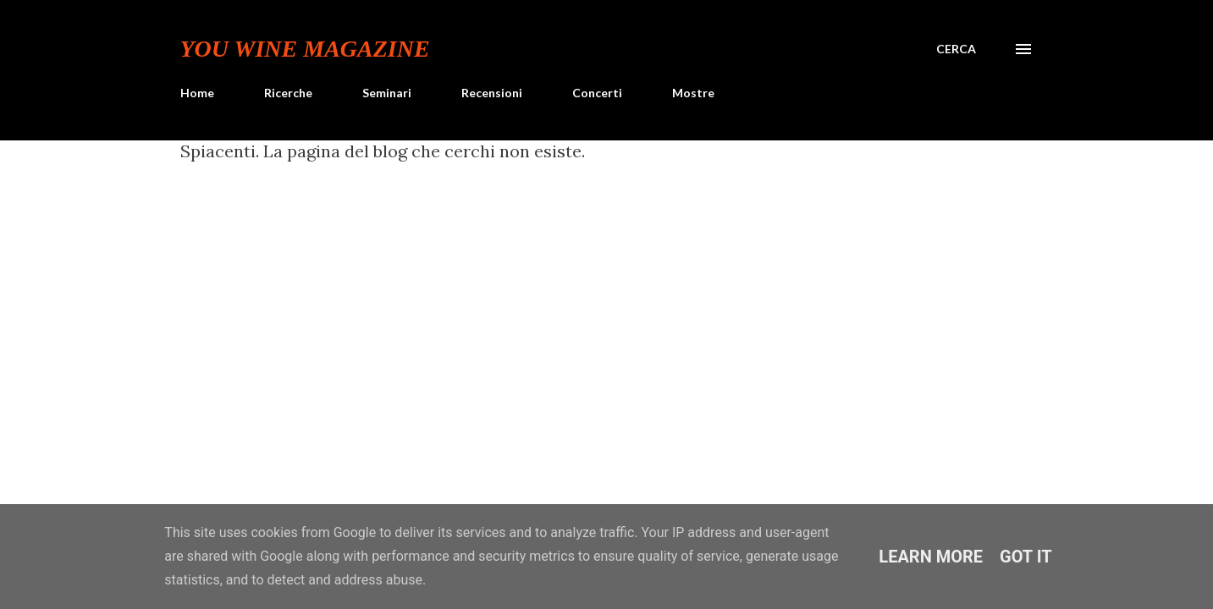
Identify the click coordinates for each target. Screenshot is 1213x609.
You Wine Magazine (305, 49)
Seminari (386, 92)
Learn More (931, 556)
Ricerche (288, 92)
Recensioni (491, 92)
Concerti (597, 92)
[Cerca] (956, 49)
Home (197, 92)
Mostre (693, 92)
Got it (1026, 556)
